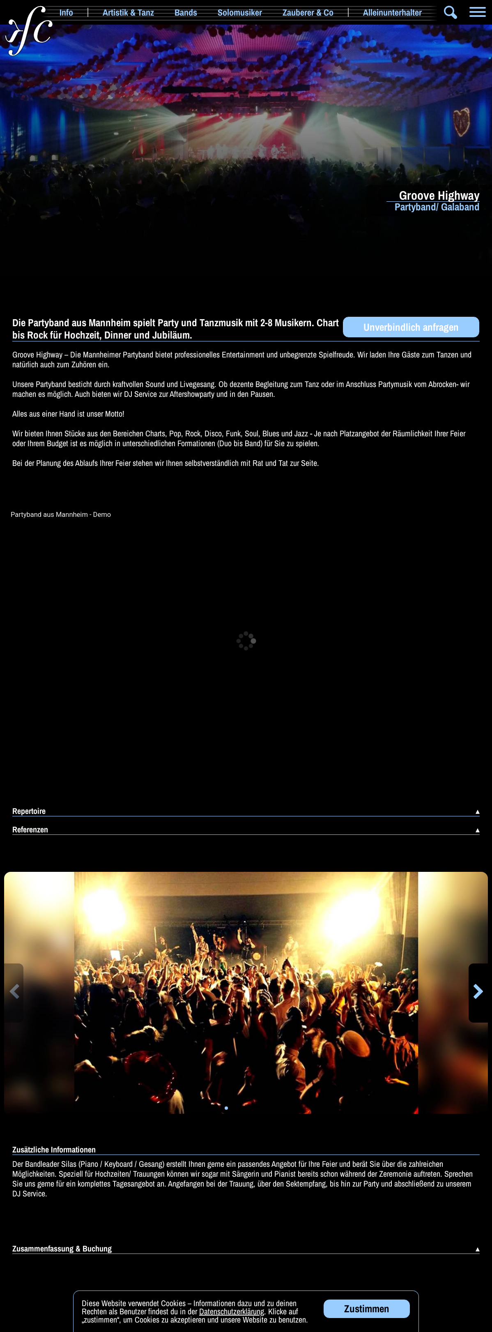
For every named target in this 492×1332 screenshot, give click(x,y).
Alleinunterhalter (392, 12)
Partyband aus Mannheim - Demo (61, 515)
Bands (186, 12)
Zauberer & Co (308, 12)
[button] (13, 993)
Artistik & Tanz (128, 12)
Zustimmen (366, 1309)
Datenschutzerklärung (231, 1311)
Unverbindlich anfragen (411, 327)
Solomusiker (240, 12)
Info (66, 12)
